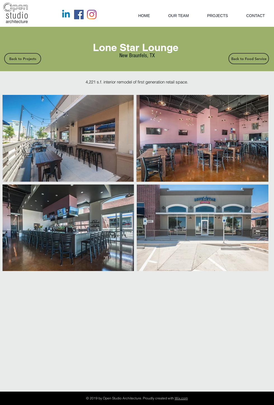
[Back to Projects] (22, 58)
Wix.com (181, 398)
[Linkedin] (66, 14)
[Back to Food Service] (248, 58)
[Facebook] (79, 14)
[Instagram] (91, 14)
